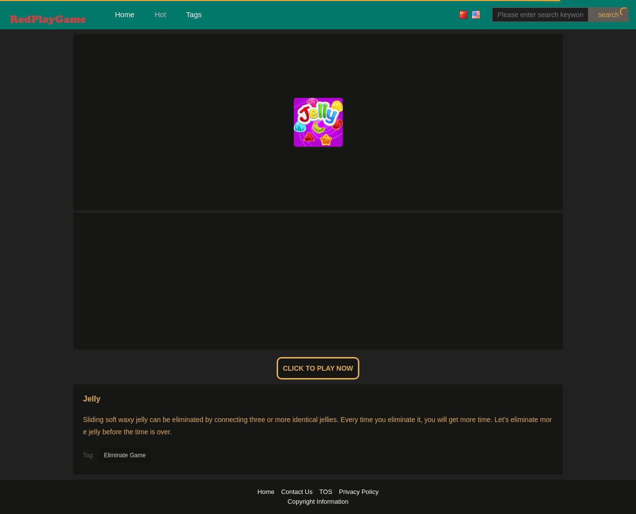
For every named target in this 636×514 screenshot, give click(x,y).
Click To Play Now (318, 368)
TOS (325, 491)
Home (125, 14)
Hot (160, 14)
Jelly (92, 399)
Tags (194, 14)
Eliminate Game (124, 455)
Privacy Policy (358, 491)
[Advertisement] (318, 281)
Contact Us (296, 491)
